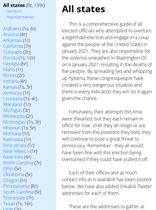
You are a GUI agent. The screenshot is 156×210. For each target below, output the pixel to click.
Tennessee (14, 198)
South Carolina (18, 192)
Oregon (11, 180)
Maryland (12, 104)
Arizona (11, 34)
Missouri (12, 128)
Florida (10, 58)
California (13, 46)
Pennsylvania (16, 186)
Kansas (10, 87)
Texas (9, 203)
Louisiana (12, 98)
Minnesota (14, 116)
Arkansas (12, 40)
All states (14, 5)
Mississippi (14, 122)
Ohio (8, 168)
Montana (12, 133)
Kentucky (12, 93)
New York (13, 157)
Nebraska (13, 139)
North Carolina (18, 163)
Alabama (12, 28)
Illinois (9, 75)
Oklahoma (13, 174)
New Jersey (14, 145)
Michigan (12, 110)
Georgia (11, 63)
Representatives (20, 17)
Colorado (12, 52)
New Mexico (16, 151)
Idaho (9, 69)
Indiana (10, 81)
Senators (14, 11)
